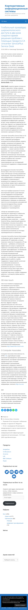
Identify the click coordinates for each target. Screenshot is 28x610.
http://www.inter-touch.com (15, 346)
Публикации (8, 518)
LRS (4, 456)
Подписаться (9, 503)
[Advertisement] (14, 579)
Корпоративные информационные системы (16, 8)
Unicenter (16, 419)
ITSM (8, 521)
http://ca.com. (20, 384)
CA (6, 356)
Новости (5, 417)
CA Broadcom (7, 452)
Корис (5, 461)
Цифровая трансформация (15, 523)
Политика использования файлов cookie (11, 602)
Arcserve (5, 454)
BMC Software (7, 458)
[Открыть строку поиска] (26, 21)
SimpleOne (6, 449)
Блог (4, 514)
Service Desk (9, 419)
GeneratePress (22, 607)
